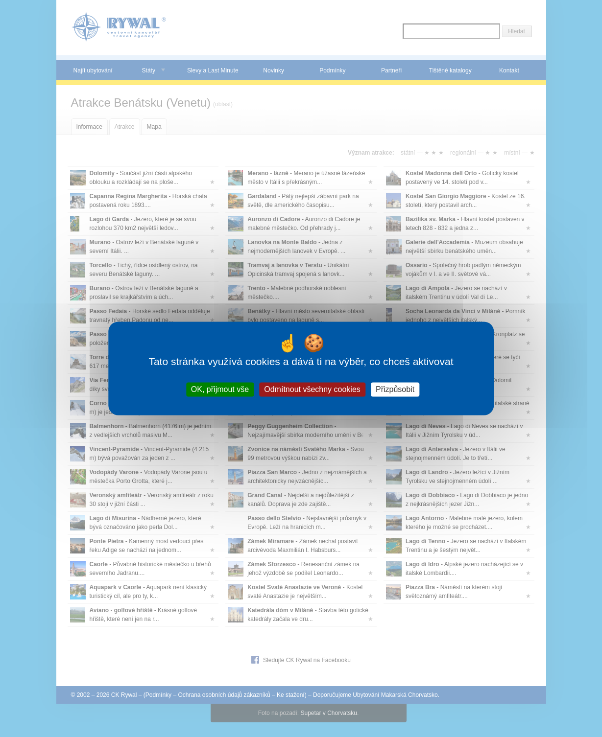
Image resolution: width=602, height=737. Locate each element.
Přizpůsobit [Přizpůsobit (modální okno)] (395, 389)
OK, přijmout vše (220, 389)
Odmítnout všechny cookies (312, 389)
